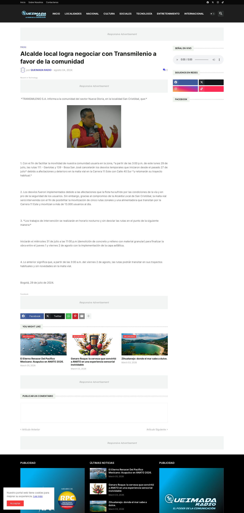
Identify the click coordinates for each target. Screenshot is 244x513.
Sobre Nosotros (35, 2)
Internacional (194, 13)
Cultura (109, 13)
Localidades (73, 13)
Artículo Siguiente (156, 429)
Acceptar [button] (15, 503)
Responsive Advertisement (122, 34)
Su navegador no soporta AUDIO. (198, 59)
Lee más (38, 496)
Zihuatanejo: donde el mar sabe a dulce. (144, 358)
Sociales (125, 13)
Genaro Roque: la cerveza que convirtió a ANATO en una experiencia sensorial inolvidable (93, 361)
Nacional (92, 13)
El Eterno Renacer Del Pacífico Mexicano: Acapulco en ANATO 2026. (42, 360)
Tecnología (144, 13)
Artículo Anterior (31, 429)
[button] (212, 13)
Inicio (22, 2)
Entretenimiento (168, 13)
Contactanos (52, 2)
